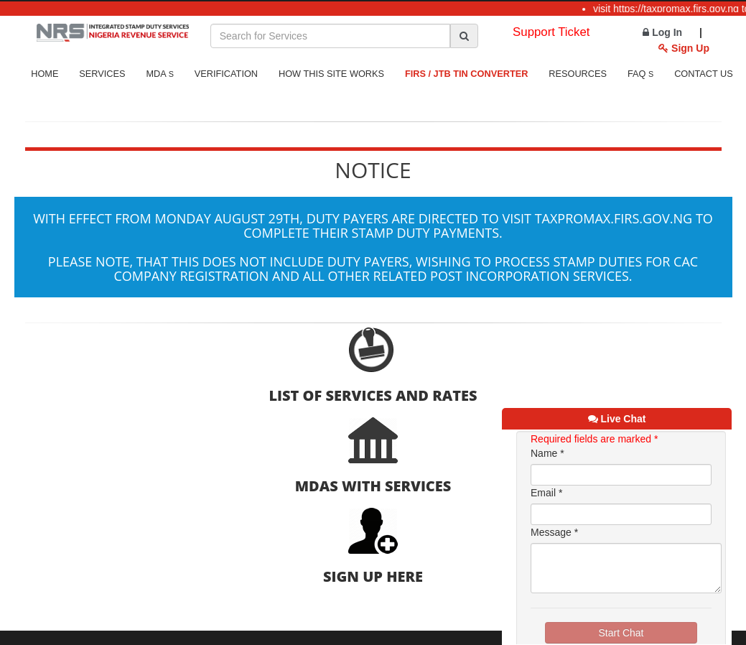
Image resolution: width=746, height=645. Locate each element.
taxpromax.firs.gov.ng (614, 218)
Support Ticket (551, 32)
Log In (662, 32)
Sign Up (683, 48)
